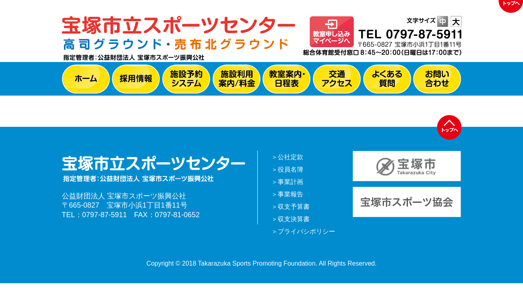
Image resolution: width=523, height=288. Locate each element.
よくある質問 (387, 79)
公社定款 (290, 157)
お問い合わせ (437, 79)
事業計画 (290, 181)
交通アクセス (337, 79)
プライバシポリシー (306, 231)
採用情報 (136, 79)
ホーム (86, 79)
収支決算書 (294, 219)
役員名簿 (290, 169)
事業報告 (290, 194)
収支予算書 (294, 206)
